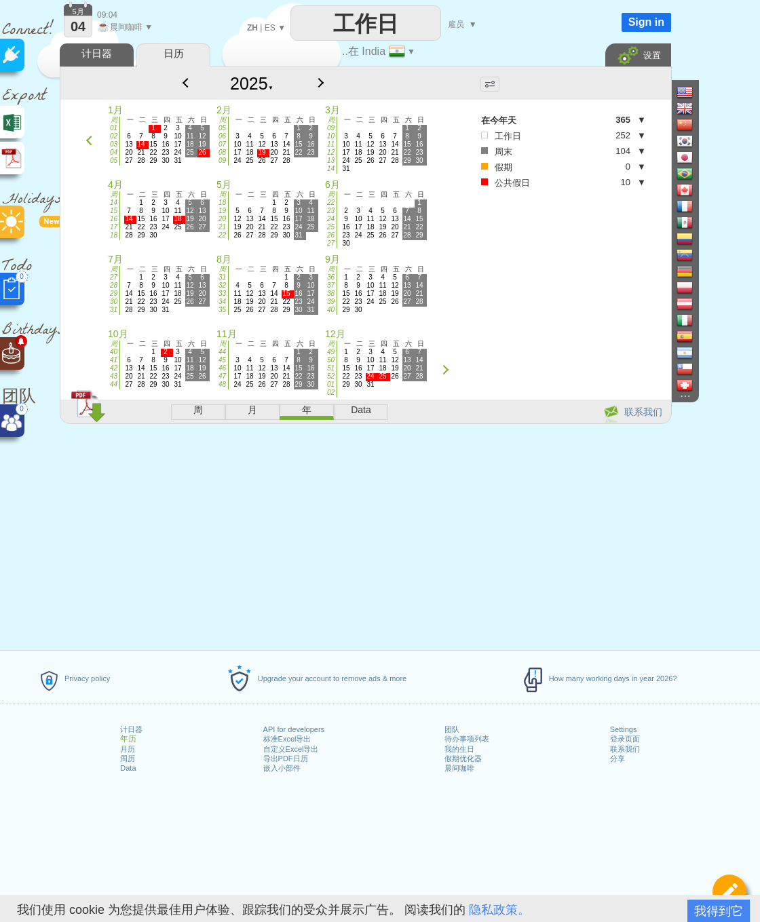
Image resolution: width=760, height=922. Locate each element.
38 (331, 293)
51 (331, 368)
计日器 (131, 729)
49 (331, 352)
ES (270, 28)
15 (113, 210)
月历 (127, 749)
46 (222, 368)
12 (331, 152)
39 (331, 301)
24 (331, 219)
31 (113, 309)
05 (113, 160)
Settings (623, 729)
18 (113, 235)
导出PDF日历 (285, 758)
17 (113, 227)
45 (222, 360)
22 (222, 235)
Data (128, 768)
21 (222, 227)
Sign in (646, 22)
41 (113, 360)
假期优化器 (463, 758)
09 (222, 160)
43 (113, 376)
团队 (451, 729)
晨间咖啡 (459, 768)
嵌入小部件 (282, 768)
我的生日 (459, 749)
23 (331, 210)
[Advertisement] (365, 535)
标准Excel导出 (287, 739)
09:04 (107, 15)
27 (331, 243)
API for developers (294, 729)
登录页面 (625, 739)
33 (222, 293)
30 (113, 301)
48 (222, 384)
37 (331, 285)
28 (113, 285)
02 (113, 136)
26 (331, 235)
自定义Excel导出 (291, 749)
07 (222, 144)
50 (331, 360)
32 (222, 285)
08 (222, 152)
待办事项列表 (466, 739)
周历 (127, 758)
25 (331, 227)
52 (331, 376)
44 (113, 384)
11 (331, 144)
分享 (617, 758)
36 (331, 277)
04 (113, 152)
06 (222, 136)
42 (113, 368)
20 (222, 219)
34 (222, 301)
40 (331, 309)
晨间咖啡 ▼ (125, 27)
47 (222, 376)
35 (222, 309)
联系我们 (625, 749)
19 (222, 210)
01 (113, 128)
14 (331, 168)
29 (113, 293)
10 (331, 136)
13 (331, 160)
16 (113, 219)
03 (113, 144)
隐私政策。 (499, 910)
